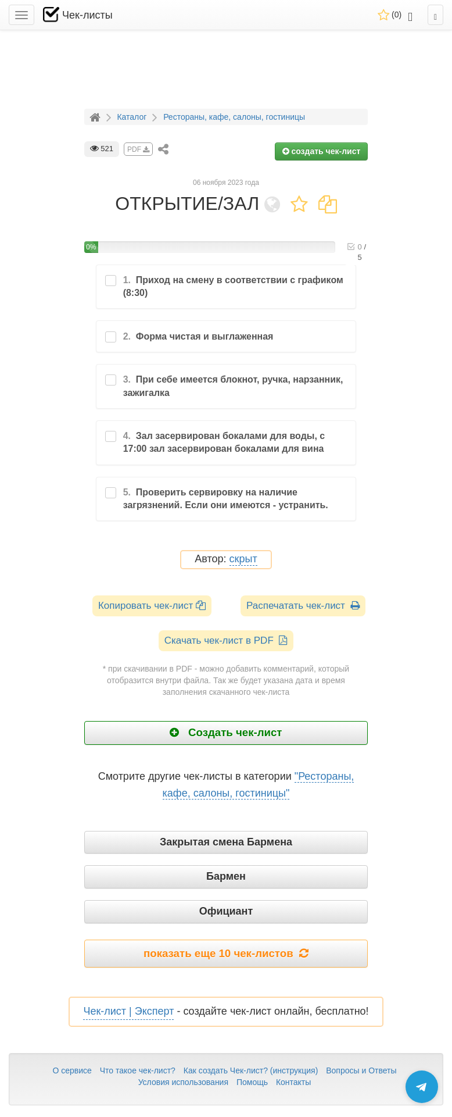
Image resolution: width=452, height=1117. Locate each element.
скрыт (243, 559)
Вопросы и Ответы (361, 1070)
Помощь (252, 1082)
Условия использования (183, 1082)
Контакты (293, 1082)
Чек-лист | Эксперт (128, 1011)
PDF (138, 149)
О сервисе (71, 1070)
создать (321, 151)
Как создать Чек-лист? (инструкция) (251, 1070)
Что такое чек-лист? (137, 1070)
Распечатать (303, 605)
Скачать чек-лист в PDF (226, 640)
